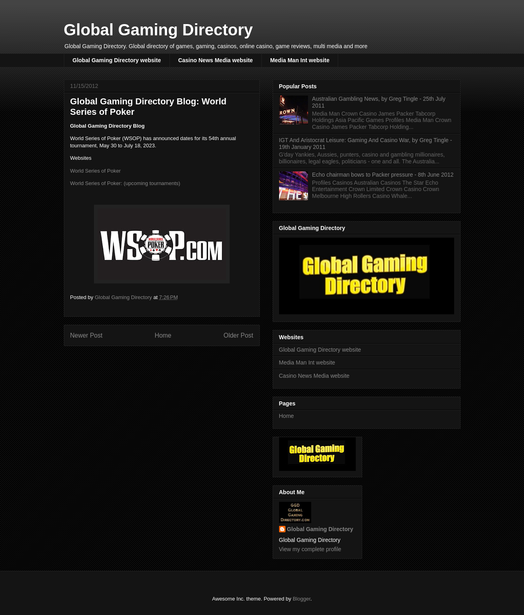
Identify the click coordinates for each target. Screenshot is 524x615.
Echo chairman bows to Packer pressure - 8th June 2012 (383, 174)
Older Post (238, 335)
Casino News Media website (215, 60)
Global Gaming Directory (158, 30)
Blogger (301, 599)
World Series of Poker (95, 171)
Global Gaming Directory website (117, 60)
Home (163, 335)
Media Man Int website (300, 60)
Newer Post (86, 335)
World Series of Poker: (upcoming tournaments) (125, 183)
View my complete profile (310, 549)
